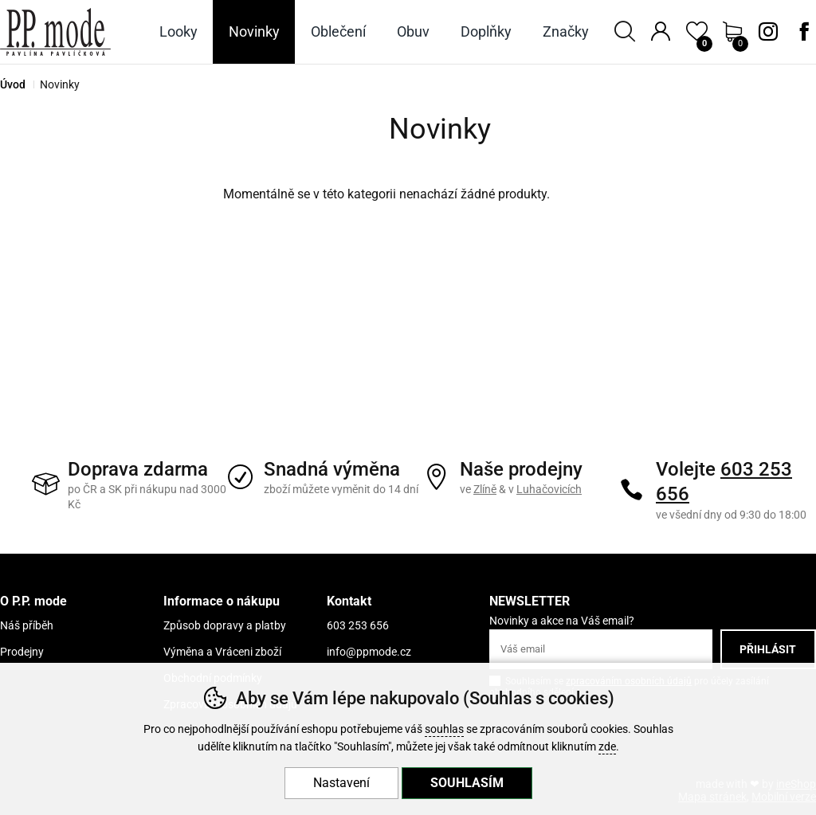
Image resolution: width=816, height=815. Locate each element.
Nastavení (341, 782)
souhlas (444, 729)
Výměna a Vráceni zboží (222, 651)
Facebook (804, 32)
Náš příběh (26, 625)
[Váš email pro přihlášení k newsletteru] (600, 649)
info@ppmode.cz (369, 651)
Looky (178, 31)
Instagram (768, 32)
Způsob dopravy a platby (224, 625)
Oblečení (338, 31)
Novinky (254, 31)
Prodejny (22, 651)
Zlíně (484, 489)
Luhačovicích (549, 489)
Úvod (13, 84)
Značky (566, 31)
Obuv (413, 31)
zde (607, 747)
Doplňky (486, 31)
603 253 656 (358, 625)
